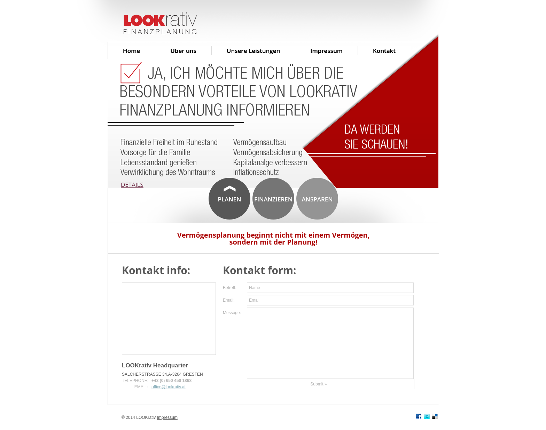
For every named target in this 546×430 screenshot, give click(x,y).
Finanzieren (273, 199)
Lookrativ (191, 23)
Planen (229, 199)
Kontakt (384, 51)
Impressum (326, 51)
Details (132, 185)
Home (131, 51)
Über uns (183, 51)
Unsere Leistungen (253, 51)
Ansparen (317, 199)
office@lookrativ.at (168, 386)
